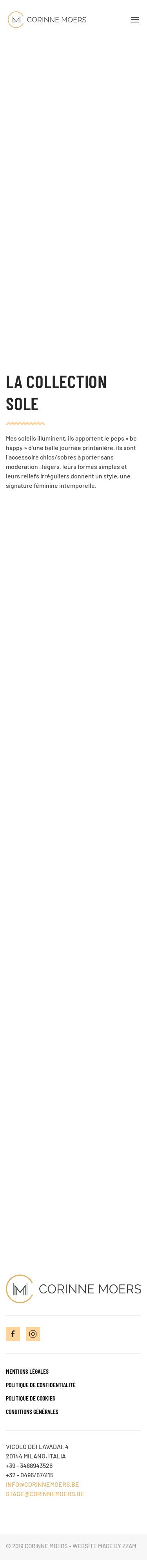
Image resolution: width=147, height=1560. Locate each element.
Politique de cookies (30, 1398)
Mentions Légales (27, 1371)
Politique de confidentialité (41, 1384)
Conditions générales (32, 1411)
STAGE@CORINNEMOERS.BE (45, 1493)
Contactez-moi (73, 1211)
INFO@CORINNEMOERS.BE (42, 1484)
